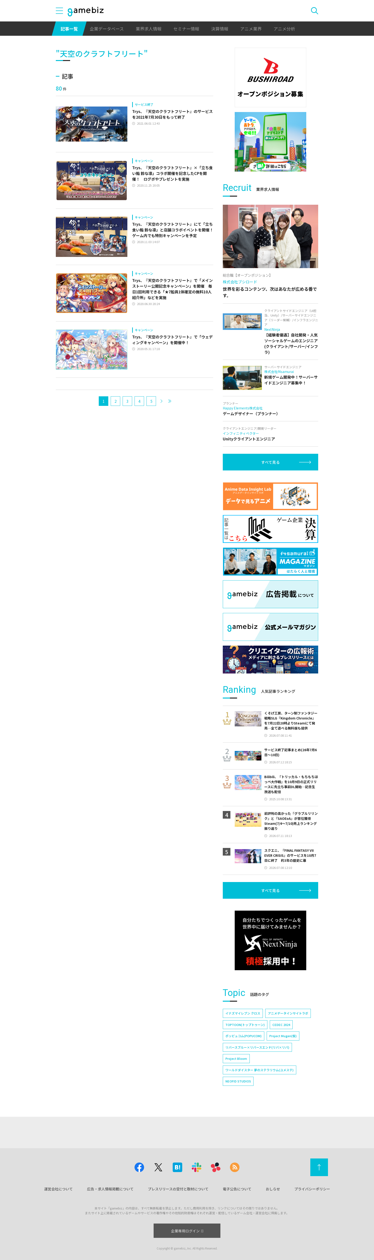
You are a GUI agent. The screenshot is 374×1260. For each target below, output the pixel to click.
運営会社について (58, 1188)
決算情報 (219, 29)
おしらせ (273, 1188)
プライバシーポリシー (312, 1188)
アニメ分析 (284, 29)
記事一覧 (69, 29)
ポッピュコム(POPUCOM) (243, 1036)
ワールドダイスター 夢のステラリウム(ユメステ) (259, 1070)
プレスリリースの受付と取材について (178, 1188)
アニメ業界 (251, 29)
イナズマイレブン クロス (242, 1013)
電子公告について (237, 1188)
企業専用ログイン (187, 1230)
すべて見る (270, 462)
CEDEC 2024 (281, 1024)
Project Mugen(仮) (283, 1036)
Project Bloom (236, 1058)
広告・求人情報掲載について (110, 1188)
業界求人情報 (148, 29)
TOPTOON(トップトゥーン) (245, 1024)
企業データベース (107, 29)
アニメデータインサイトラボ (288, 1013)
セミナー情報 (186, 29)
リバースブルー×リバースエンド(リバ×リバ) (257, 1047)
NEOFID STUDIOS (238, 1081)
